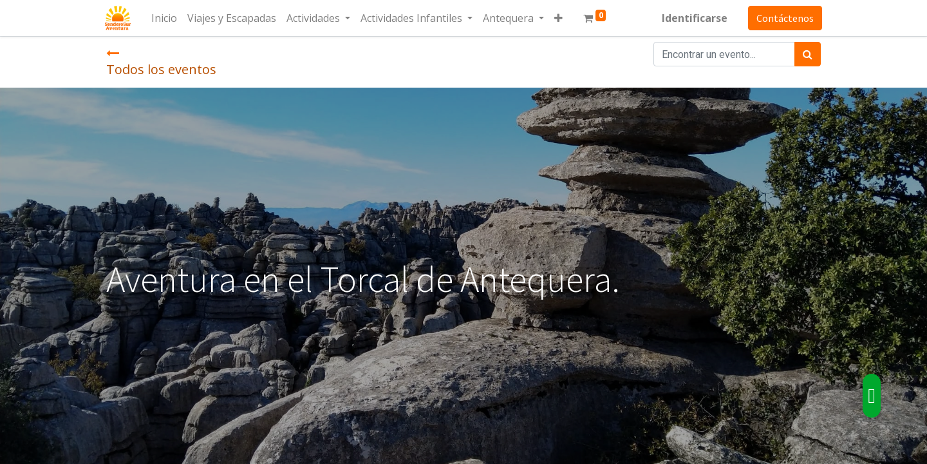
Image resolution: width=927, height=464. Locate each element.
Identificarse (693, 18)
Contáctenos (783, 18)
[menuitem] (165, 18)
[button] (559, 18)
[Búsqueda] (807, 54)
